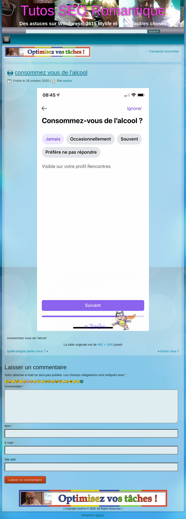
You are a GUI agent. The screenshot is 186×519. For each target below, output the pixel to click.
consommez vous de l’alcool (51, 72)
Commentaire (14, 386)
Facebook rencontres (162, 51)
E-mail (10, 442)
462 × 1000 (105, 344)
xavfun (67, 81)
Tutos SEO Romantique (93, 10)
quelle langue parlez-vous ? (26, 351)
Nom (9, 426)
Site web (10, 459)
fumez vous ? (169, 351)
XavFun (100, 515)
